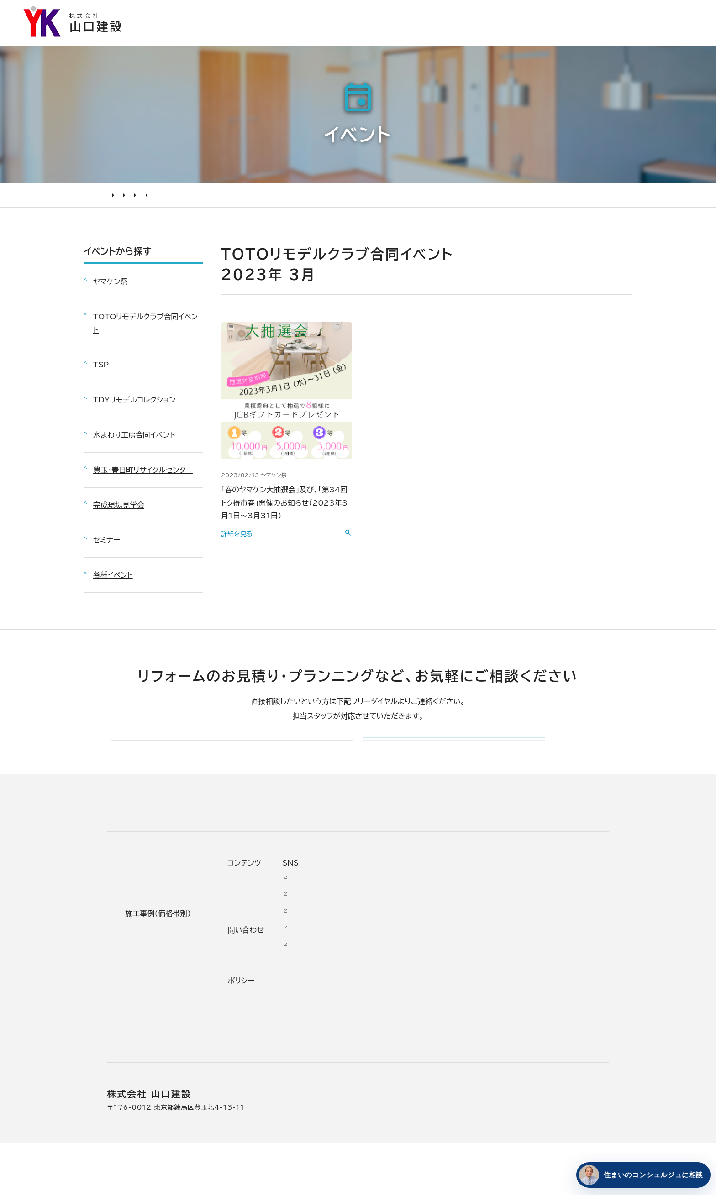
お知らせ (380, 12)
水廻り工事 (263, 948)
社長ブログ (473, 12)
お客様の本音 (480, 38)
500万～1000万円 (281, 1015)
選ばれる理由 (339, 38)
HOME (116, 203)
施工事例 (410, 38)
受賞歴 (370, 998)
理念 (366, 965)
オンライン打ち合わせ (160, 998)
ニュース (454, 929)
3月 (297, 203)
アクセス (373, 1066)
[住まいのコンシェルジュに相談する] (641, 1175)
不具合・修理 (462, 1013)
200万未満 (264, 1049)
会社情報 (374, 931)
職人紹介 (374, 1049)
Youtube (541, 929)
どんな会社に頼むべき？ (166, 948)
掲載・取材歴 (380, 1015)
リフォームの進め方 (156, 931)
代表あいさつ (382, 948)
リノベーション (268, 931)
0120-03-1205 (585, 12)
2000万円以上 (271, 982)
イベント (145, 203)
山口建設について (666, 38)
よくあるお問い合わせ (161, 1015)
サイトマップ (518, 12)
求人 (366, 1082)
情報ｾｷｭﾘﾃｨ (461, 1063)
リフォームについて (569, 38)
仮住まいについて (154, 982)
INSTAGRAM (549, 962)
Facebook (543, 946)
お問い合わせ (464, 996)
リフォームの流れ (152, 965)
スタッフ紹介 (381, 1032)
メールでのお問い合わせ (420, 765)
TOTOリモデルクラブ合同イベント (207, 203)
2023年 (270, 203)
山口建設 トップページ (143, 852)
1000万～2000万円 (284, 998)
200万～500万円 (278, 1032)
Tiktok (536, 996)
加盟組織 (374, 982)
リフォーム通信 (425, 12)
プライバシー (462, 1046)
